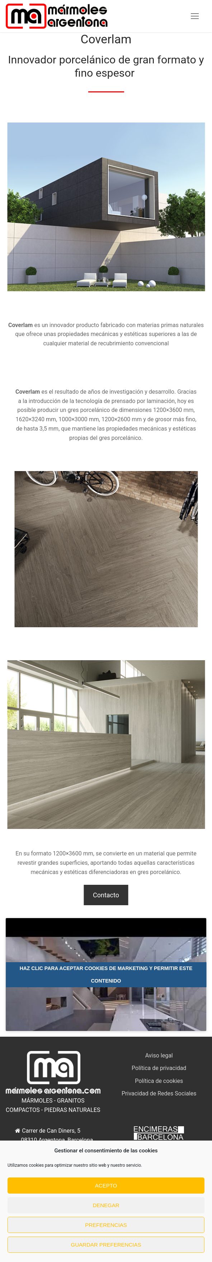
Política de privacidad (159, 1068)
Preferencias (106, 1225)
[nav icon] (194, 16)
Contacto (106, 895)
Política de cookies (159, 1081)
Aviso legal (159, 1055)
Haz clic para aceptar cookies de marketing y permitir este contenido (106, 974)
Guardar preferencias (106, 1245)
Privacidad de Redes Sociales (159, 1093)
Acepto (106, 1185)
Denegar (106, 1205)
